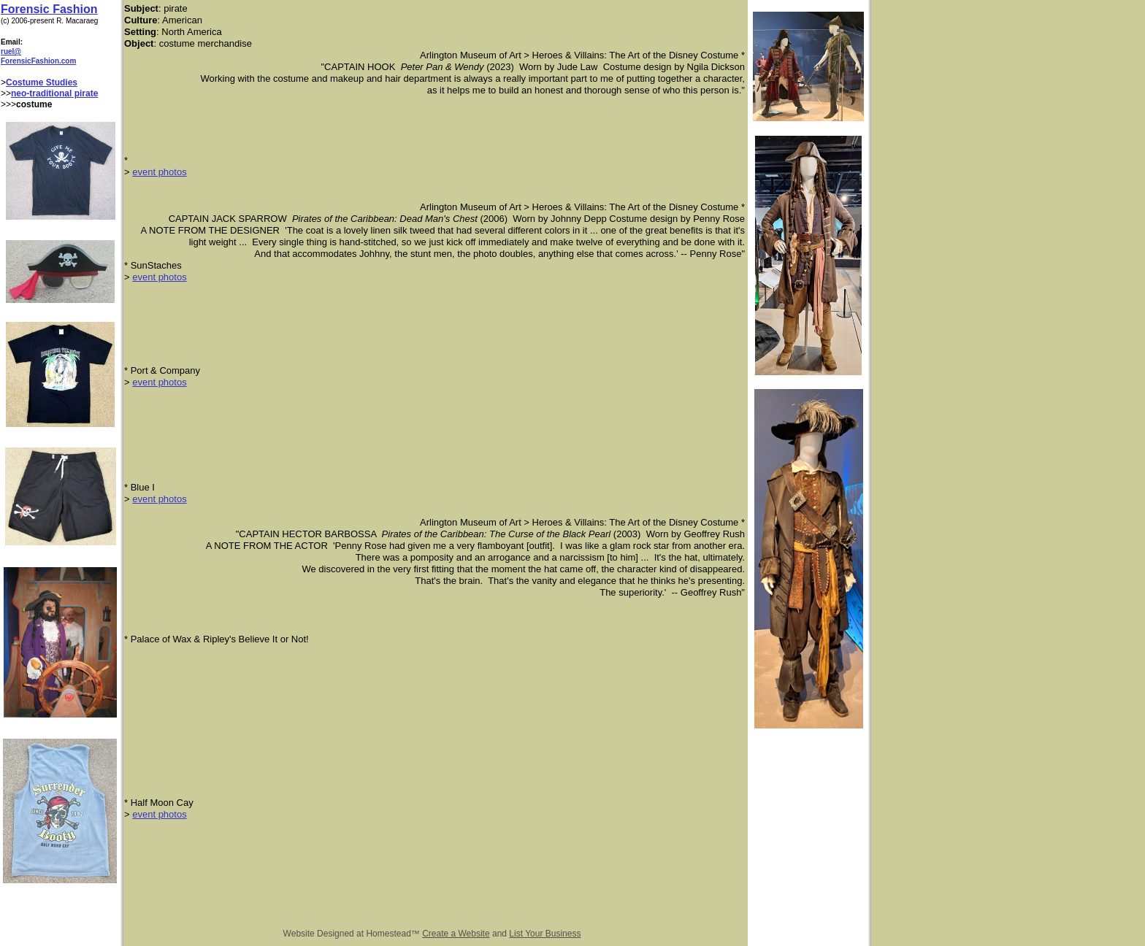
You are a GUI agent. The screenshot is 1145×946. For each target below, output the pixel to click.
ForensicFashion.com (38, 61)
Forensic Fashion (49, 9)
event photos (159, 171)
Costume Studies (41, 82)
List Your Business (545, 933)
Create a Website (456, 933)
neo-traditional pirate (54, 93)
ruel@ (11, 51)
